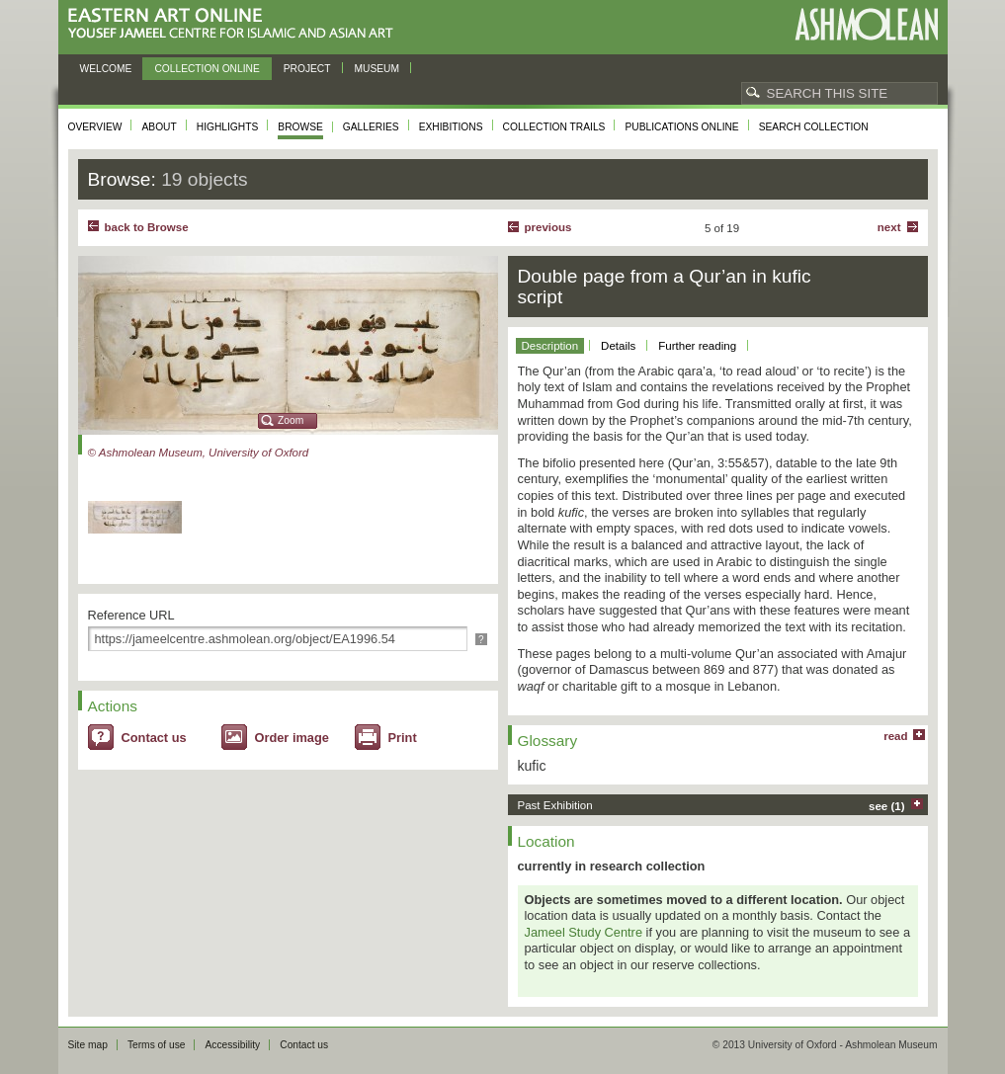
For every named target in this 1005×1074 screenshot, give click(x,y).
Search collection (814, 127)
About (158, 127)
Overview (95, 127)
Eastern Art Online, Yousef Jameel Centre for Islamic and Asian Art (235, 24)
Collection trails (554, 127)
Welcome (106, 68)
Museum (377, 68)
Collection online (206, 68)
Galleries (371, 127)
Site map (88, 1044)
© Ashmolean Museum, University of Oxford (198, 452)
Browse (300, 127)
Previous (548, 227)
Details (618, 346)
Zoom (290, 420)
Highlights (228, 127)
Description (550, 346)
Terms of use (156, 1044)
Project (307, 68)
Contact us (154, 737)
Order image (292, 737)
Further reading (697, 346)
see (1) (887, 806)
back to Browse (147, 227)
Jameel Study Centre (584, 932)
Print (402, 737)
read (895, 736)
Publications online (681, 127)
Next (889, 227)
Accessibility (232, 1044)
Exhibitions (451, 127)
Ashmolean (866, 24)
